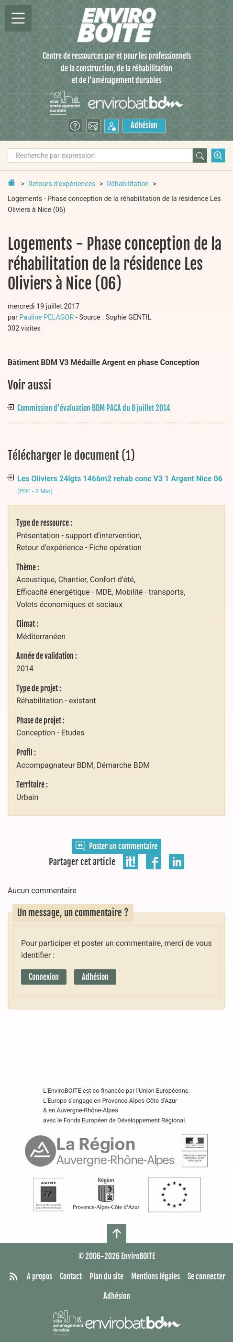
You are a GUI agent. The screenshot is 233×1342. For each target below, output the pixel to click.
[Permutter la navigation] (18, 18)
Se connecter (206, 1276)
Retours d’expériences (62, 184)
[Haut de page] (116, 1233)
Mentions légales (155, 1276)
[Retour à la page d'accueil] (11, 182)
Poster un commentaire (116, 846)
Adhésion (144, 125)
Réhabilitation (128, 184)
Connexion (44, 977)
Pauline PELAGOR (46, 317)
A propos (39, 1276)
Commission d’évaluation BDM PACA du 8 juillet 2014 (93, 408)
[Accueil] (116, 25)
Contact (71, 1276)
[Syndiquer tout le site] (13, 1277)
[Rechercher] (200, 155)
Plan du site (106, 1276)
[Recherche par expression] (100, 155)
